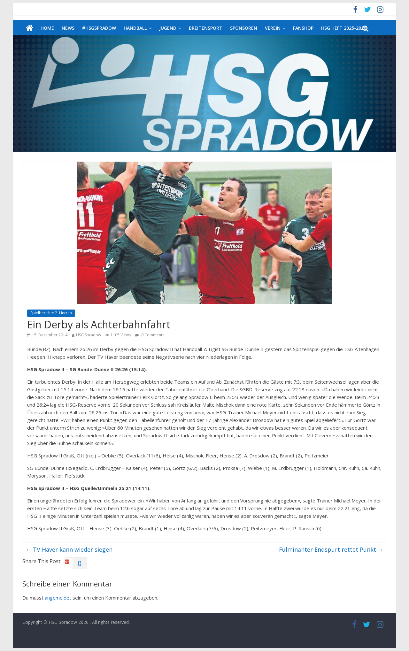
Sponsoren (243, 28)
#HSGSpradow (99, 28)
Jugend (167, 28)
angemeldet (58, 597)
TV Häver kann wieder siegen (69, 549)
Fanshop (303, 28)
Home (47, 28)
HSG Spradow (88, 335)
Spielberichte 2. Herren (51, 313)
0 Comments (149, 335)
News (68, 28)
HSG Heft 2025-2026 (343, 28)
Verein (273, 28)
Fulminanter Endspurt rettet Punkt (331, 549)
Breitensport (205, 28)
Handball (135, 28)
